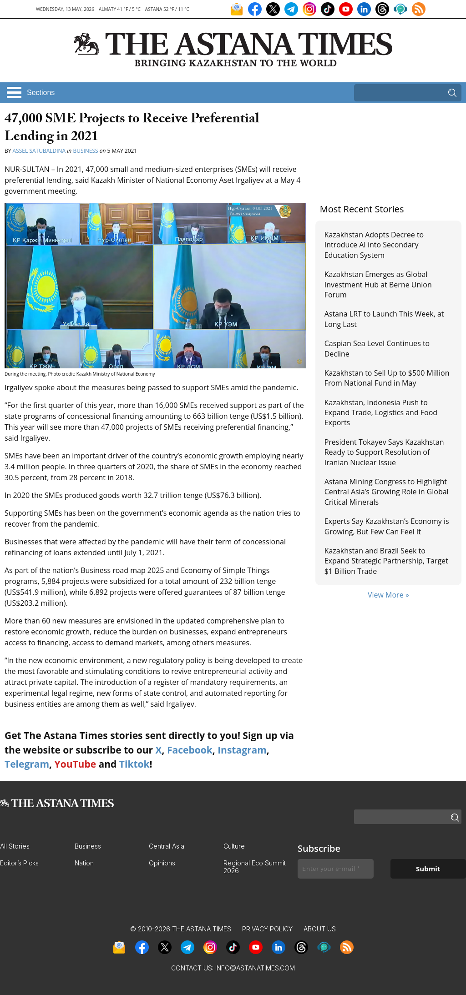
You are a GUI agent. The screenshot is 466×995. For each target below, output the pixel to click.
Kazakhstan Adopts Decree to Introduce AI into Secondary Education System (374, 245)
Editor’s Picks (19, 863)
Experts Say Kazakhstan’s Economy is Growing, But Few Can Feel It (386, 526)
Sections (41, 92)
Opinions (162, 863)
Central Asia (166, 846)
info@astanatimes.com (255, 968)
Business (85, 151)
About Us (320, 929)
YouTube (75, 764)
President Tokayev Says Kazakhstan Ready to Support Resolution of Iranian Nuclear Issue (384, 452)
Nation (84, 863)
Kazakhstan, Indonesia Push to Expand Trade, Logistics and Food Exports (380, 412)
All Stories (15, 846)
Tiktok (134, 764)
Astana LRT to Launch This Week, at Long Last (384, 319)
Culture (234, 846)
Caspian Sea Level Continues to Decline (377, 348)
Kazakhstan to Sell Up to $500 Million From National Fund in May (387, 378)
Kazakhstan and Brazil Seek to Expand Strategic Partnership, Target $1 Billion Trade (386, 561)
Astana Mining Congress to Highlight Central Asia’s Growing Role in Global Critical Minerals (386, 492)
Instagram (242, 750)
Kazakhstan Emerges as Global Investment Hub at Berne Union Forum (378, 284)
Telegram (27, 764)
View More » (388, 595)
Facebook (190, 750)
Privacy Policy (267, 929)
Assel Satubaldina (39, 151)
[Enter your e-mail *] (336, 869)
